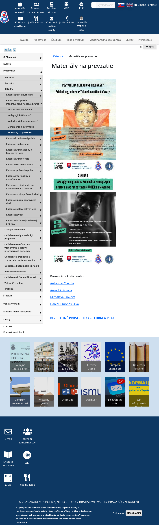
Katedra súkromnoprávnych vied (24, 201)
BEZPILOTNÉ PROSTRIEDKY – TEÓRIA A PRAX (82, 318)
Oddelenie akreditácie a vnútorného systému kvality (23, 258)
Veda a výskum (75, 40)
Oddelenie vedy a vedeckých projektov (23, 236)
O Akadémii (23, 57)
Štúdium (56, 40)
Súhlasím (118, 513)
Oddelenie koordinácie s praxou (21, 265)
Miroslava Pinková (62, 297)
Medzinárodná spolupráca (105, 40)
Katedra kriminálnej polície (24, 138)
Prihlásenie (145, 40)
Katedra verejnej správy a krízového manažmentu (24, 186)
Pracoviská (39, 40)
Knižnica (23, 289)
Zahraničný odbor (23, 283)
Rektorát (23, 77)
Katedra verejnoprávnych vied (24, 194)
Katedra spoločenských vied (24, 209)
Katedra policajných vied (24, 95)
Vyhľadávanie (105, 5)
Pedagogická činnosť (19, 115)
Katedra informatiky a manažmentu (24, 177)
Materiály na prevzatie (20, 132)
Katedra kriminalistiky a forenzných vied (24, 151)
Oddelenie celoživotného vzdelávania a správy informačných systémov (23, 248)
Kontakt (7, 326)
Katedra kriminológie (24, 159)
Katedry (23, 89)
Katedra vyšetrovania (24, 144)
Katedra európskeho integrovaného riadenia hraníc (24, 102)
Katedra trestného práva (24, 164)
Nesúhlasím (134, 513)
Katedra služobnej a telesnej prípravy (24, 222)
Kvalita (24, 40)
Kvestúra (23, 83)
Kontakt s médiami (13, 332)
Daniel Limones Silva (64, 304)
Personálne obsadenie (20, 109)
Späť (150, 47)
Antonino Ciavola (62, 283)
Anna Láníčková (61, 290)
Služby (129, 40)
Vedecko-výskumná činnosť (22, 121)
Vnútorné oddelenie (23, 271)
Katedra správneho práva (24, 170)
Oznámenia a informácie (21, 126)
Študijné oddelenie (23, 229)
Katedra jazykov (24, 215)
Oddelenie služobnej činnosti (23, 277)
